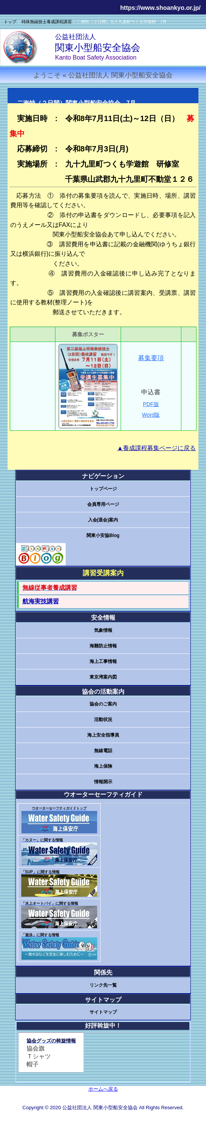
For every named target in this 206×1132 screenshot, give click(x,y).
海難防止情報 (103, 646)
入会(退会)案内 (103, 520)
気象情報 (103, 630)
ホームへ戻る (103, 1089)
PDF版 (151, 404)
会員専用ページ (103, 504)
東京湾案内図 (103, 677)
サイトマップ (103, 1012)
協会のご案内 (103, 704)
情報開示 (103, 781)
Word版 (151, 415)
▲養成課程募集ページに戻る (156, 448)
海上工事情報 (103, 661)
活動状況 (103, 719)
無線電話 (103, 750)
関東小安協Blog (103, 535)
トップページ (103, 488)
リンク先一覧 (103, 985)
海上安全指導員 (103, 735)
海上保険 (103, 766)
